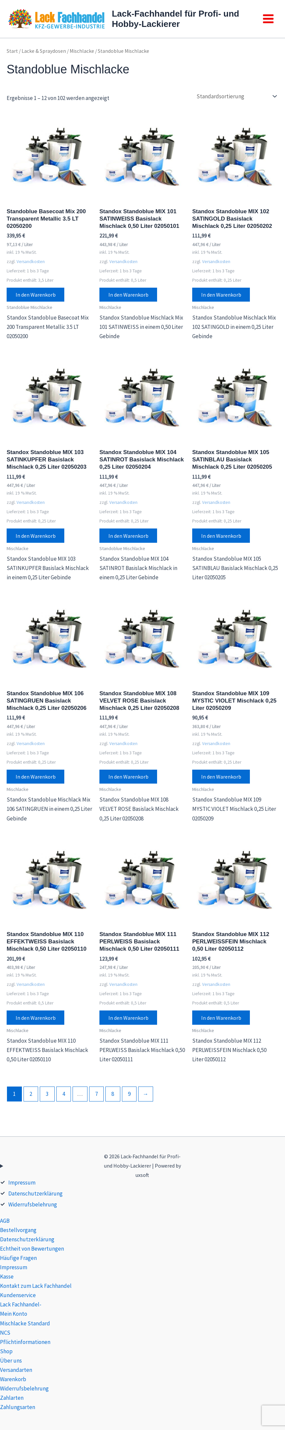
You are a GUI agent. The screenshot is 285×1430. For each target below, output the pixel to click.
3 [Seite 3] (47, 1095)
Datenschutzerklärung (35, 1193)
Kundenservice (18, 1295)
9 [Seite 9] (129, 1095)
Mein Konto (13, 1313)
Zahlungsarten (17, 1407)
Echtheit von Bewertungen (32, 1248)
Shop (6, 1351)
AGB (5, 1220)
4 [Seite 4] (63, 1095)
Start (12, 51)
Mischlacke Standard (25, 1323)
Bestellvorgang (18, 1230)
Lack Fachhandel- (20, 1304)
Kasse (7, 1276)
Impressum (21, 1182)
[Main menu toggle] (268, 19)
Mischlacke (82, 51)
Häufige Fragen (18, 1258)
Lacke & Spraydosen (44, 51)
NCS (5, 1332)
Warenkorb (13, 1379)
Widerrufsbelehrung (32, 1204)
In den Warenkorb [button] (36, 295)
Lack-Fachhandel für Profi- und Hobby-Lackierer (175, 19)
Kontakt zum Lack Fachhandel (36, 1285)
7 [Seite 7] (96, 1095)
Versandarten (16, 1370)
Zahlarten (12, 1397)
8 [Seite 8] (112, 1095)
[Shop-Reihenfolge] (236, 96)
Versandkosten (31, 261)
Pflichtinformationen (25, 1342)
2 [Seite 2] (30, 1095)
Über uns (11, 1360)
